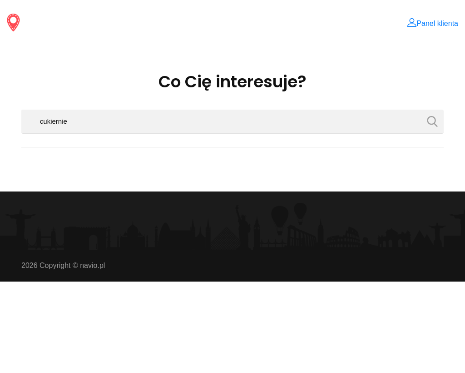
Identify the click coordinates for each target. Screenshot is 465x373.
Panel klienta (432, 23)
